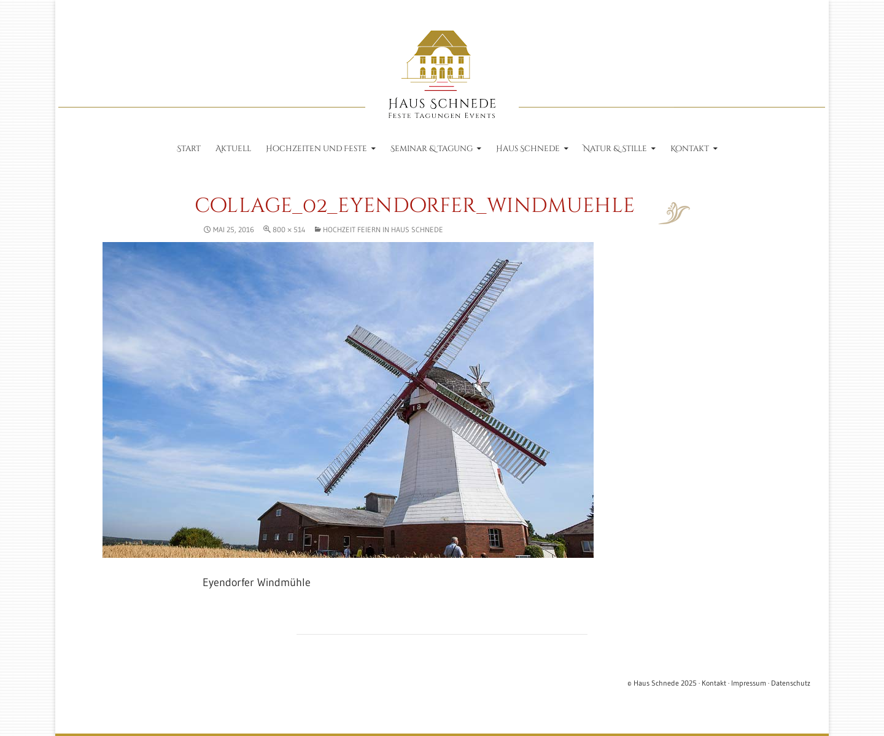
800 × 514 (289, 229)
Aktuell (233, 148)
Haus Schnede (528, 148)
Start (189, 148)
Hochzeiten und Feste (316, 148)
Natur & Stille (615, 148)
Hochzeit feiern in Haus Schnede (383, 229)
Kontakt (689, 148)
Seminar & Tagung (431, 148)
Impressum (748, 682)
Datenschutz (790, 682)
